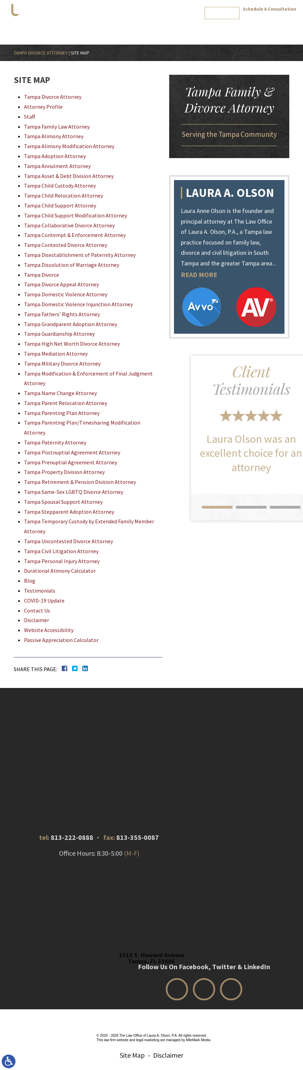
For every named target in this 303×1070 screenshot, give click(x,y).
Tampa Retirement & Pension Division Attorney (80, 481)
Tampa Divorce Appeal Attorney (61, 284)
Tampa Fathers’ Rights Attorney (62, 314)
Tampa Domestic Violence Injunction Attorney (78, 304)
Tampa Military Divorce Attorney (62, 363)
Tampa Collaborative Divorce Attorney (69, 225)
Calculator (178, 29)
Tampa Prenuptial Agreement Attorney (70, 462)
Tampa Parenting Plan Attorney (62, 412)
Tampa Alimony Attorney (53, 136)
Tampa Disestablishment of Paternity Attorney (80, 254)
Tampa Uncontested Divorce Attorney (68, 541)
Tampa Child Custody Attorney (60, 185)
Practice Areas (117, 29)
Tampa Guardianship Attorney (59, 333)
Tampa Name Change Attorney (60, 393)
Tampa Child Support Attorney (60, 205)
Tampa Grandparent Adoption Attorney (70, 324)
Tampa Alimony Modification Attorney (69, 146)
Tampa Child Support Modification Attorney (75, 215)
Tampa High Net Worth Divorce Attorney (72, 343)
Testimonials (150, 29)
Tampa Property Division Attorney (64, 471)
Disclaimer (36, 620)
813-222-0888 (270, 16)
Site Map (132, 1055)
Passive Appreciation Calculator (61, 640)
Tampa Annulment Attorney (57, 166)
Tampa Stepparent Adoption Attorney (69, 511)
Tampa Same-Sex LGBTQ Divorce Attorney (73, 491)
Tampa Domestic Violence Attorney (65, 294)
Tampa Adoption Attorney (55, 156)
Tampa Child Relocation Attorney (63, 195)
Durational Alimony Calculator (60, 570)
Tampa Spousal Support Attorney (63, 501)
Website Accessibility (48, 630)
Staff (29, 116)
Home (54, 29)
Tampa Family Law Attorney (57, 126)
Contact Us (218, 29)
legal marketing (147, 1040)
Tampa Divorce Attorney (41, 53)
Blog (197, 29)
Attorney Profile (81, 29)
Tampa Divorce (41, 274)
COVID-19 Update (44, 600)
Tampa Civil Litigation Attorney (61, 551)
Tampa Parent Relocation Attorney (65, 403)
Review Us (245, 29)
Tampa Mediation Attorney (56, 353)
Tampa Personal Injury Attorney (62, 561)
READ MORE (202, 274)
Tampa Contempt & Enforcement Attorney (75, 234)
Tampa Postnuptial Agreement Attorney (72, 452)
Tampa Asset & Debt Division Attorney (69, 176)
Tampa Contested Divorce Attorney (65, 244)
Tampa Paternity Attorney (55, 442)
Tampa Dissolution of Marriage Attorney (71, 264)
